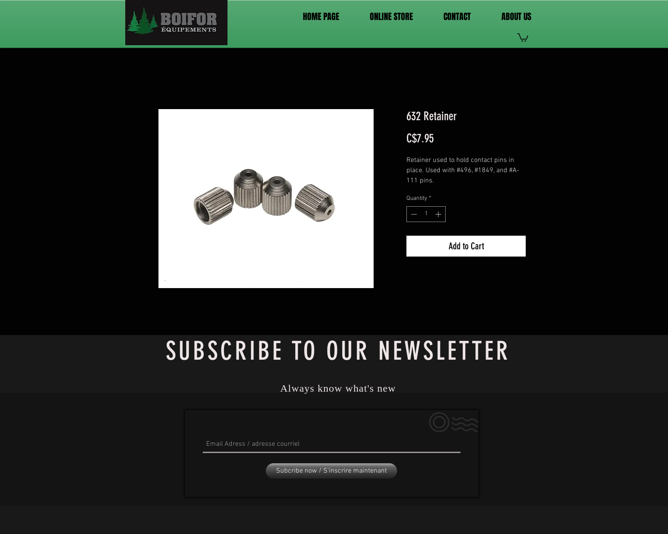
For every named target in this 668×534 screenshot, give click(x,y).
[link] (522, 37)
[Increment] (439, 214)
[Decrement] (413, 214)
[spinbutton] (426, 214)
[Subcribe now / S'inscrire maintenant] (331, 471)
